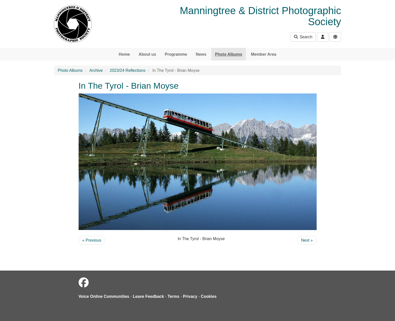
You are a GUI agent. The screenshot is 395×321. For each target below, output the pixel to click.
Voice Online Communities (104, 296)
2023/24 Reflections (127, 70)
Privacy (190, 296)
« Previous (92, 240)
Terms (173, 296)
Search (302, 37)
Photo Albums (228, 54)
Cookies (208, 296)
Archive (96, 70)
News (201, 54)
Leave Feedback (148, 296)
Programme (176, 54)
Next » (307, 240)
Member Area (263, 54)
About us (147, 54)
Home (124, 54)
